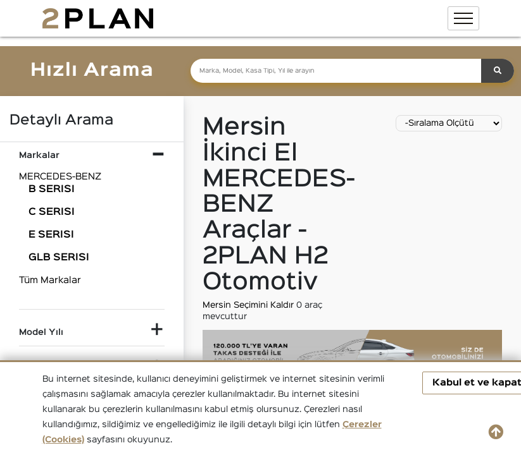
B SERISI (51, 189)
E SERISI (51, 235)
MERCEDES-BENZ (60, 177)
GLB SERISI (58, 257)
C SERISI (51, 212)
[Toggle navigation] (463, 18)
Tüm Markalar (50, 280)
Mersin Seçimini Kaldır (249, 305)
